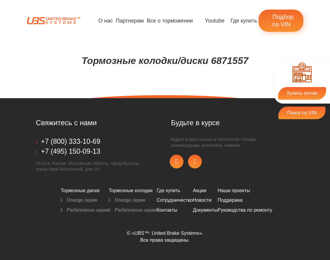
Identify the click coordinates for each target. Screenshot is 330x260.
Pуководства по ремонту (245, 210)
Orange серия (79, 200)
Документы (205, 210)
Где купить (243, 21)
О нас (105, 21)
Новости (202, 200)
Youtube (214, 21)
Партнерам (130, 21)
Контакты (167, 210)
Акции (199, 190)
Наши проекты (234, 190)
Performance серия (85, 210)
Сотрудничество (175, 200)
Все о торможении (170, 21)
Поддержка (230, 200)
